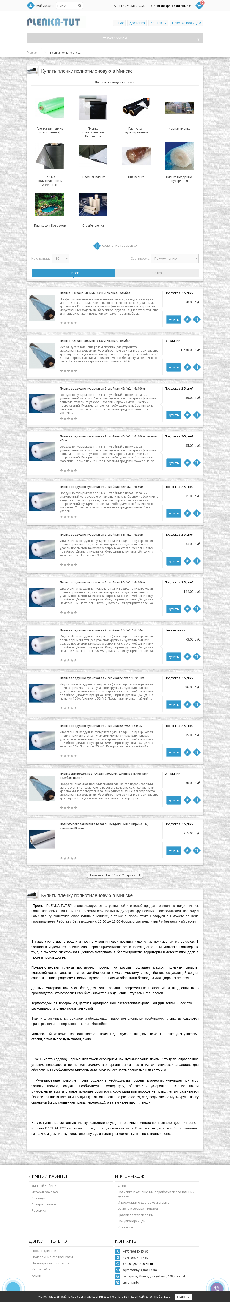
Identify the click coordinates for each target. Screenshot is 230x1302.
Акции (36, 1275)
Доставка (137, 23)
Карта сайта (41, 1269)
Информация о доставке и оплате (144, 1202)
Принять (183, 1296)
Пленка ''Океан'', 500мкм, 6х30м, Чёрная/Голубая (95, 341)
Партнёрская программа (51, 1263)
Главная (32, 52)
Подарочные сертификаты (52, 1257)
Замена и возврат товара (138, 1208)
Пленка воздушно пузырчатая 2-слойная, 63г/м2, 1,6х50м (101, 535)
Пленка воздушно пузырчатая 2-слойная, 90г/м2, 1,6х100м (102, 582)
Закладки (39, 1198)
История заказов (45, 1192)
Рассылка (39, 1210)
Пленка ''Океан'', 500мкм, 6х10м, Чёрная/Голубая (95, 293)
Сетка (157, 273)
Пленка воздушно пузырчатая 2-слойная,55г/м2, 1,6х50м (101, 726)
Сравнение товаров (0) (119, 245)
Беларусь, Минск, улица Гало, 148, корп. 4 (154, 1276)
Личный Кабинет (45, 1185)
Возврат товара (44, 1204)
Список (73, 273)
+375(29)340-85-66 (131, 6)
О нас (119, 23)
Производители (44, 1250)
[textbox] (69, 5)
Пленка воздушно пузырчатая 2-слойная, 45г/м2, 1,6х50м (101, 487)
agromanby (131, 1282)
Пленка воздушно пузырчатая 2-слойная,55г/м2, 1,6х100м (102, 678)
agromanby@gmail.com (140, 1270)
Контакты (158, 23)
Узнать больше (159, 1297)
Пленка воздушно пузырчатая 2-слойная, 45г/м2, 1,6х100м (102, 389)
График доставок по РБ (135, 1215)
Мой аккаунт (45, 6)
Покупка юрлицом (186, 23)
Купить (174, 319)
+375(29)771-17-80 (135, 1257)
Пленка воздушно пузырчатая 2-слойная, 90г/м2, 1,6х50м (101, 630)
